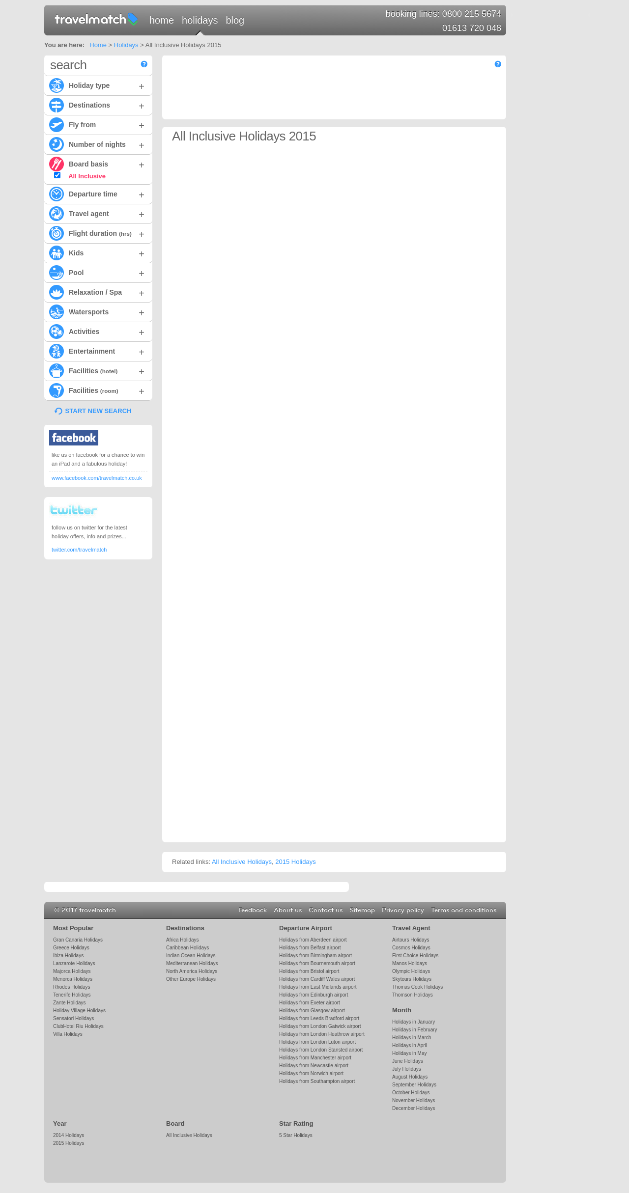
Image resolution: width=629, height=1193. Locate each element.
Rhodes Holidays (71, 987)
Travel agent (96, 213)
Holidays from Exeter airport (309, 1002)
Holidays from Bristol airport (309, 971)
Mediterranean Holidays (192, 963)
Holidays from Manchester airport (315, 1057)
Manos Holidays (409, 963)
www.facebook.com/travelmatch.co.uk (97, 478)
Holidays (200, 20)
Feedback (252, 910)
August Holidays (410, 1077)
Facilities (96, 370)
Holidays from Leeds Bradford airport (319, 1018)
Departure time (96, 193)
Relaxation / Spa (96, 292)
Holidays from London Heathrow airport (322, 1034)
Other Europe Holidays (191, 979)
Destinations (96, 104)
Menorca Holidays (72, 979)
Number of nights (96, 144)
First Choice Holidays (415, 955)
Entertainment (96, 351)
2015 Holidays (295, 861)
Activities (96, 331)
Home (161, 20)
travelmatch (97, 19)
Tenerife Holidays (72, 995)
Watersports (96, 311)
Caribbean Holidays (187, 947)
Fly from (96, 124)
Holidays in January (413, 1022)
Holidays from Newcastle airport (313, 1065)
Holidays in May (409, 1053)
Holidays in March (411, 1037)
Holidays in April (409, 1045)
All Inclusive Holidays (242, 861)
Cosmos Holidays (411, 947)
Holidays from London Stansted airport (321, 1050)
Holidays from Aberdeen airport (313, 940)
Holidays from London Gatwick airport (320, 1026)
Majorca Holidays (72, 971)
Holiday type (96, 85)
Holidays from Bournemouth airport (317, 963)
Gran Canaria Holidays (78, 940)
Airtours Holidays (410, 940)
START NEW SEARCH (98, 411)
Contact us (326, 910)
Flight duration (96, 233)
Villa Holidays (68, 1034)
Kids (96, 252)
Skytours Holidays (411, 979)
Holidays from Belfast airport (310, 947)
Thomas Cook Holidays (417, 987)
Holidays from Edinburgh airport (313, 995)
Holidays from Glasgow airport (312, 1010)
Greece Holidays (71, 947)
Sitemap (362, 910)
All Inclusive (80, 176)
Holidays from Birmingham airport (315, 955)
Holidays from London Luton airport (317, 1042)
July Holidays (406, 1069)
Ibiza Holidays (68, 955)
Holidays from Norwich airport (311, 1073)
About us (288, 910)
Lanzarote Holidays (74, 963)
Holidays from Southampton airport (317, 1081)
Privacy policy (403, 910)
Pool (96, 272)
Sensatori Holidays (73, 1018)
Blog (235, 20)
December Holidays (413, 1108)
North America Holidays (191, 971)
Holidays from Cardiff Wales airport (317, 979)
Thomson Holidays (412, 995)
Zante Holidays (69, 1002)
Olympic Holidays (411, 971)
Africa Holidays (182, 940)
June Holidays (407, 1061)
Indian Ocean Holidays (190, 955)
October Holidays (411, 1092)
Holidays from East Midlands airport (318, 987)
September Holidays (414, 1084)
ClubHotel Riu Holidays (78, 1026)
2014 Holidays (68, 1135)
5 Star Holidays (296, 1135)
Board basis (96, 163)
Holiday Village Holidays (79, 1010)
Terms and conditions (463, 910)
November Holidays (413, 1100)
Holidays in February (414, 1029)
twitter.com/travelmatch (79, 550)
